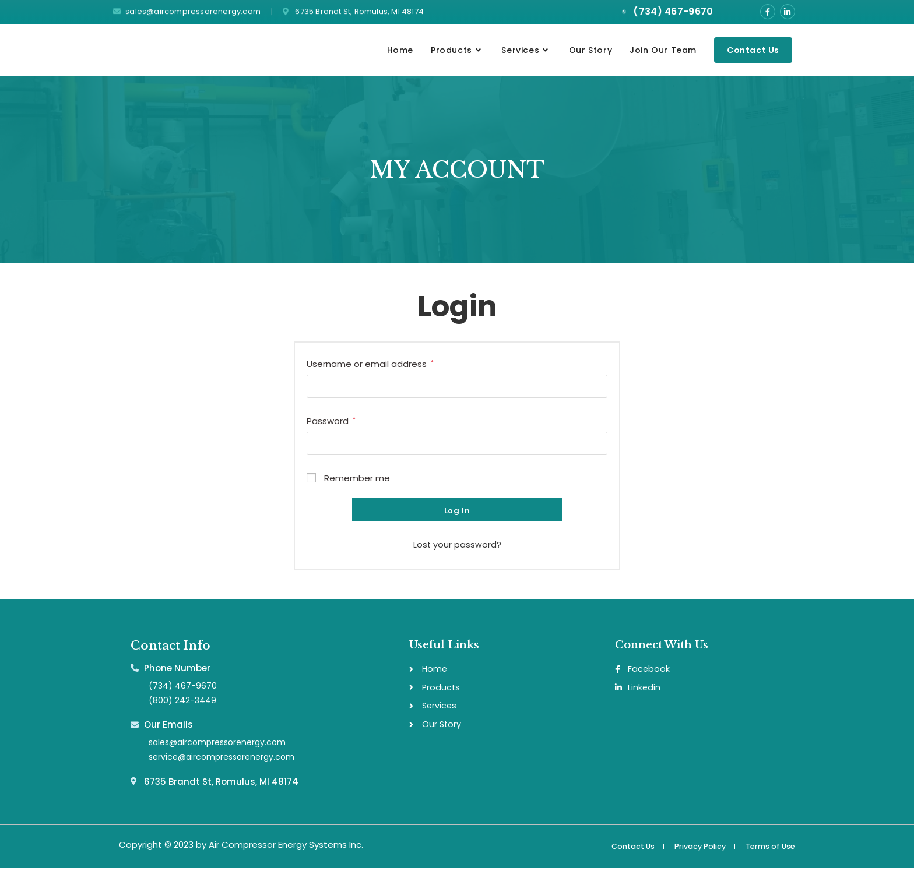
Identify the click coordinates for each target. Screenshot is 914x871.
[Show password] (595, 444)
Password (331, 421)
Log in (457, 511)
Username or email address (370, 364)
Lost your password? (457, 545)
